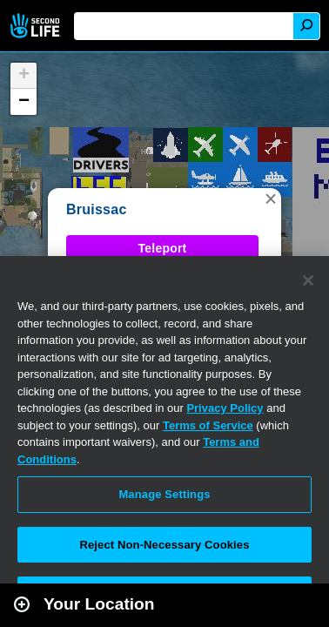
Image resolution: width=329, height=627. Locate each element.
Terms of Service (208, 425)
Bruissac (96, 209)
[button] (270, 198)
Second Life (37, 25)
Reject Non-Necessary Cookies (164, 544)
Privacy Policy (224, 408)
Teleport (162, 248)
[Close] (308, 280)
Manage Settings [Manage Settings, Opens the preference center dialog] (164, 494)
